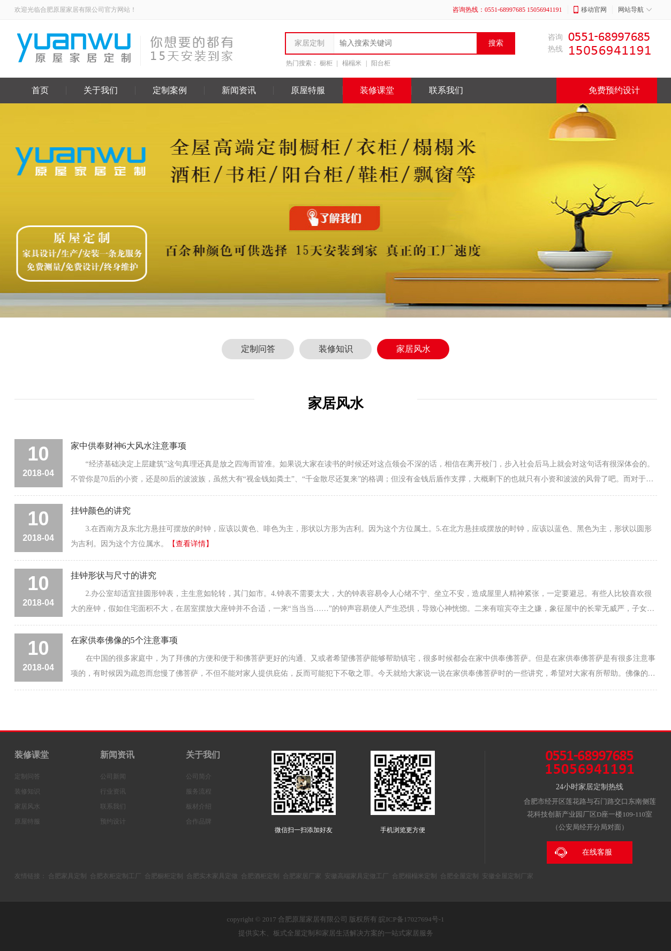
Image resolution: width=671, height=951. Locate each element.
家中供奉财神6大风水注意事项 (128, 445)
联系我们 (446, 90)
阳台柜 (380, 63)
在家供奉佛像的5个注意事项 (124, 640)
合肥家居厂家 (302, 876)
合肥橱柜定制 (164, 876)
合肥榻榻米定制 (414, 876)
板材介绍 (199, 806)
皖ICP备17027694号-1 (411, 919)
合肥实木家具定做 (212, 876)
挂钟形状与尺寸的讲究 (113, 575)
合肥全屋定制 (459, 876)
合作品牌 (199, 821)
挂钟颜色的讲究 (101, 510)
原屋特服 (308, 90)
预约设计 (113, 821)
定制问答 (258, 348)
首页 (40, 90)
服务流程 (199, 791)
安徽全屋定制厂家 (507, 876)
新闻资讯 (239, 90)
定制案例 (170, 90)
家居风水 (413, 348)
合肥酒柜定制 (260, 876)
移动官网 (590, 9)
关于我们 (101, 90)
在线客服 (583, 852)
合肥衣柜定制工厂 (115, 876)
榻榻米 (351, 63)
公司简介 (199, 776)
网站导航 (635, 9)
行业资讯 (113, 791)
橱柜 (326, 63)
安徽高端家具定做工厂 (357, 876)
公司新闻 (113, 776)
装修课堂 (377, 90)
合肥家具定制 (67, 876)
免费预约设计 (607, 90)
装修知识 (336, 348)
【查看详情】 (190, 544)
